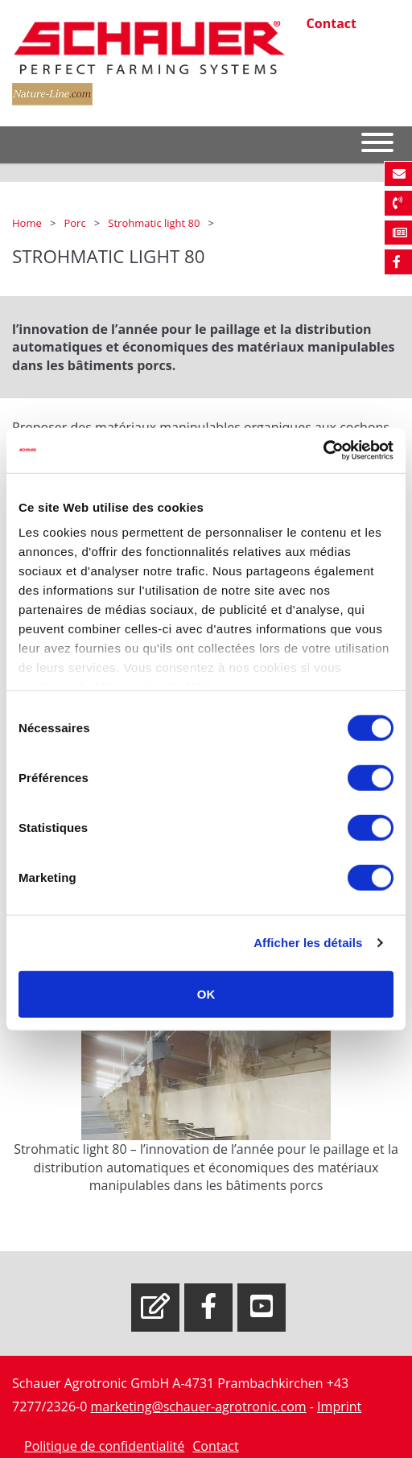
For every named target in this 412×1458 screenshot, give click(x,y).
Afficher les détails (307, 942)
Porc (76, 223)
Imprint (339, 1406)
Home (28, 223)
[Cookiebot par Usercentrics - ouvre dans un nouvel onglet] (323, 450)
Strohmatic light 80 (155, 223)
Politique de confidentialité (104, 1446)
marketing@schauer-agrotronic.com (199, 1406)
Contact (331, 23)
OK (206, 993)
